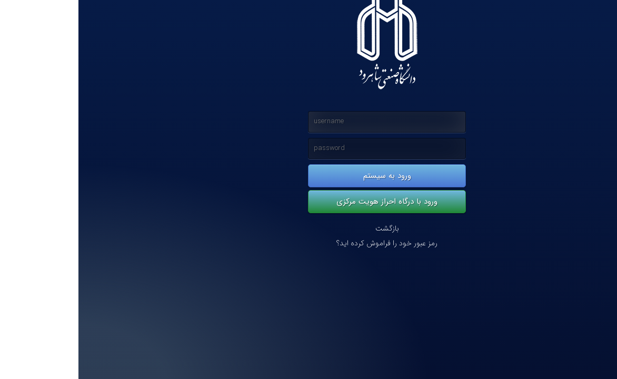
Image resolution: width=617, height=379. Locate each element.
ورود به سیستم (309, 175)
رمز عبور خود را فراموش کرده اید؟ (308, 243)
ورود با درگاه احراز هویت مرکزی (308, 201)
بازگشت (309, 229)
